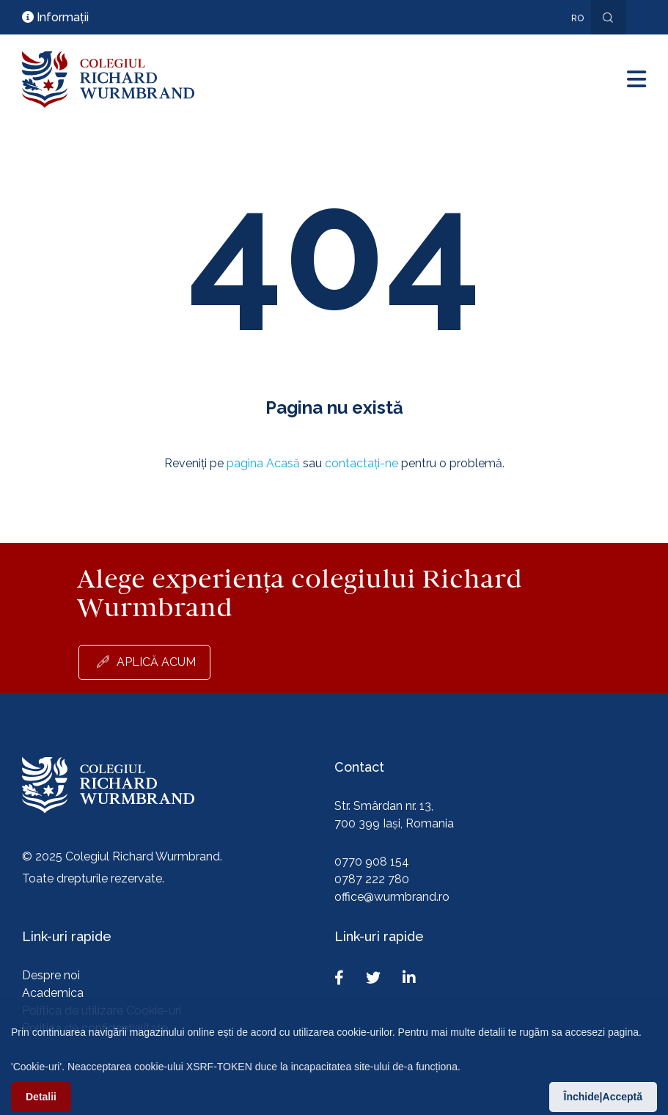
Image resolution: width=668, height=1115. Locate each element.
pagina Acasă (263, 463)
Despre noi (51, 975)
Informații (55, 17)
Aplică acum (156, 662)
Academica (53, 993)
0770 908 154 (371, 862)
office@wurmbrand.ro (391, 897)
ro (577, 18)
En (570, 39)
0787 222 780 (371, 879)
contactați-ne (361, 463)
